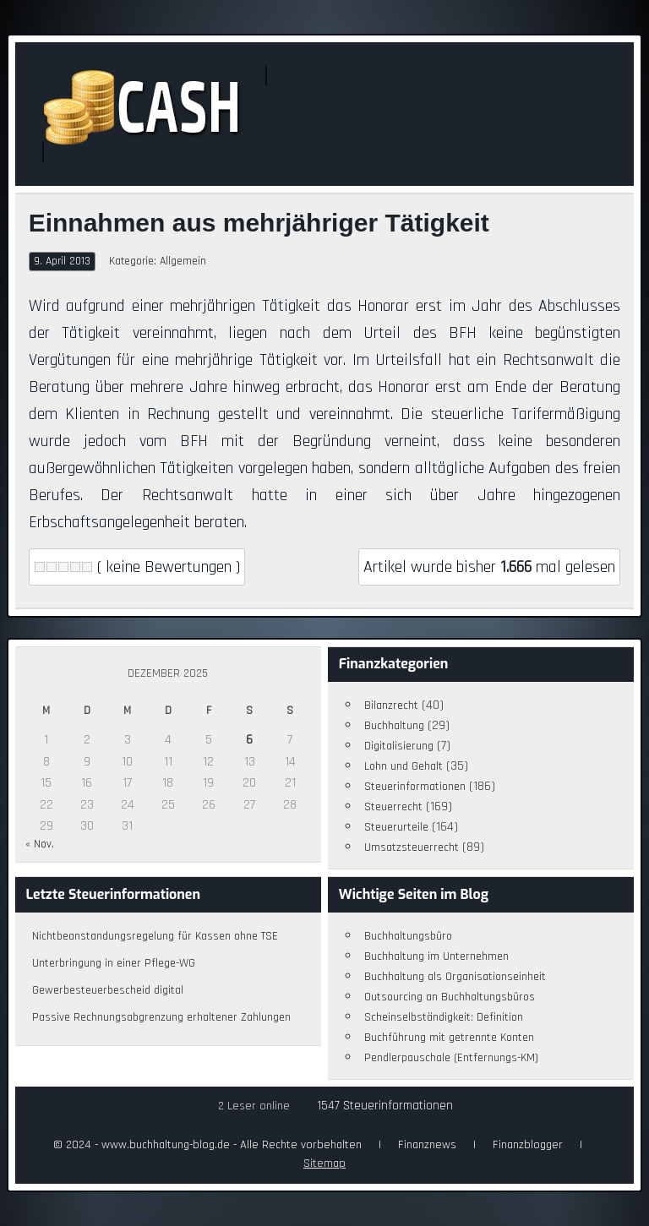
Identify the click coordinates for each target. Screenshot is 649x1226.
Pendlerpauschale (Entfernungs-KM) (451, 1057)
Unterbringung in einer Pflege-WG (113, 963)
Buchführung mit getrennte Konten (449, 1037)
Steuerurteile (396, 827)
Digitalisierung (399, 746)
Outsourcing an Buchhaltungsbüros (449, 997)
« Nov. (39, 844)
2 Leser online (254, 1106)
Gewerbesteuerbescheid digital (107, 990)
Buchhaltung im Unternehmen (436, 956)
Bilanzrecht (391, 705)
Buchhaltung (394, 725)
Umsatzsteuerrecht (411, 847)
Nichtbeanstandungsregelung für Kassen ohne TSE (155, 936)
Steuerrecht (393, 807)
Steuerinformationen (415, 786)
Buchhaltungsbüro (408, 936)
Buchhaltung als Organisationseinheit (455, 976)
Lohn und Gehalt (403, 766)
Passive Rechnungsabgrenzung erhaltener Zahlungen (161, 1017)
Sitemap (324, 1163)
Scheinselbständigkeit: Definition (443, 1017)
